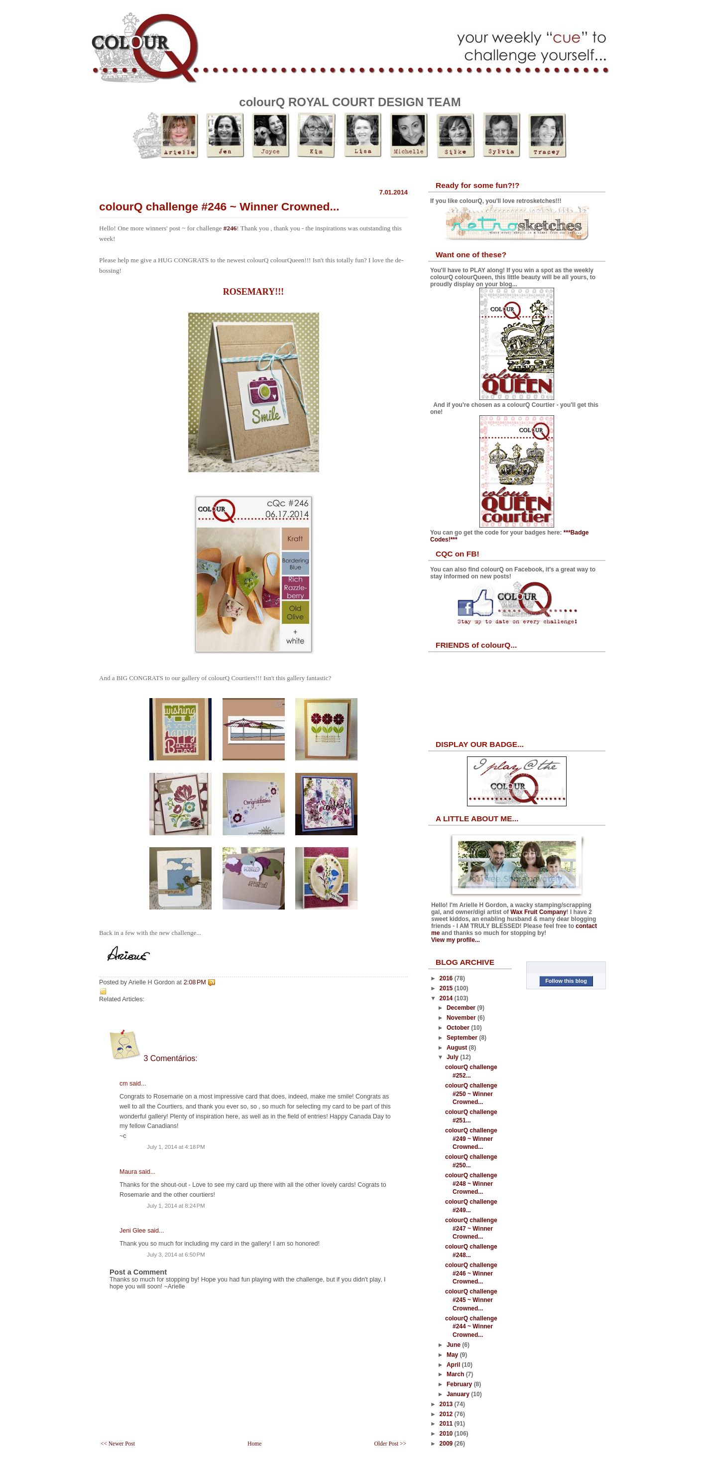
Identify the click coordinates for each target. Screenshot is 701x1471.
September (463, 1037)
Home (254, 1444)
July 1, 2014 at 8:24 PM (176, 1206)
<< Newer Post (118, 1444)
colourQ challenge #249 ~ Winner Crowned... (471, 1139)
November (462, 1017)
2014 (447, 998)
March (456, 1374)
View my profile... (455, 939)
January (459, 1394)
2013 (447, 1404)
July (453, 1057)
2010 (447, 1433)
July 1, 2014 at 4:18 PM (176, 1147)
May (453, 1354)
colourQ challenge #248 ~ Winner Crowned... (471, 1184)
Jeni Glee (132, 1230)
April (454, 1364)
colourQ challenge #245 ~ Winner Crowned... (471, 1300)
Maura (128, 1171)
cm (123, 1083)
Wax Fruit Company (538, 912)
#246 (230, 228)
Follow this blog (566, 981)
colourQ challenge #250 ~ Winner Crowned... (471, 1094)
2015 (447, 988)
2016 (447, 978)
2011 (447, 1423)
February (460, 1384)
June (454, 1344)
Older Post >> (390, 1444)
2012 (447, 1414)
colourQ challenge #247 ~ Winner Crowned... (471, 1229)
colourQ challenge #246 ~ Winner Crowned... (219, 206)
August (458, 1047)
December (462, 1007)
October (459, 1027)
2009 (447, 1443)
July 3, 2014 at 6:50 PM (176, 1255)
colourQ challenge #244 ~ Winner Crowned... (471, 1327)
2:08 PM (195, 982)
